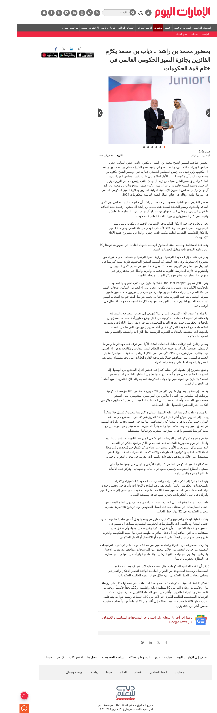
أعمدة (151, 27)
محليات (141, 27)
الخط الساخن (127, 27)
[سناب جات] (27, 13)
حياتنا (96, 27)
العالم (104, 27)
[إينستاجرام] (49, 13)
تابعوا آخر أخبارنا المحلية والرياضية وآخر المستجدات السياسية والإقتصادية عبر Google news (129, 620)
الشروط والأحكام (122, 657)
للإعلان (44, 657)
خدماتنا (31, 657)
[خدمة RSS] (80, 13)
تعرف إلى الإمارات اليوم (175, 657)
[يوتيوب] (65, 13)
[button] (116, 12)
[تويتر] (42, 13)
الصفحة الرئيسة (185, 27)
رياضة (87, 27)
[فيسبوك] (34, 13)
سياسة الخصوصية (96, 657)
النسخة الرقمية (165, 27)
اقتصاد (113, 27)
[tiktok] (72, 12)
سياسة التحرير (146, 657)
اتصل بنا (75, 657)
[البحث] (102, 12)
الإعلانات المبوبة (73, 27)
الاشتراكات (59, 657)
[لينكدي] (57, 13)
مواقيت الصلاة (53, 27)
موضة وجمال (57, 672)
